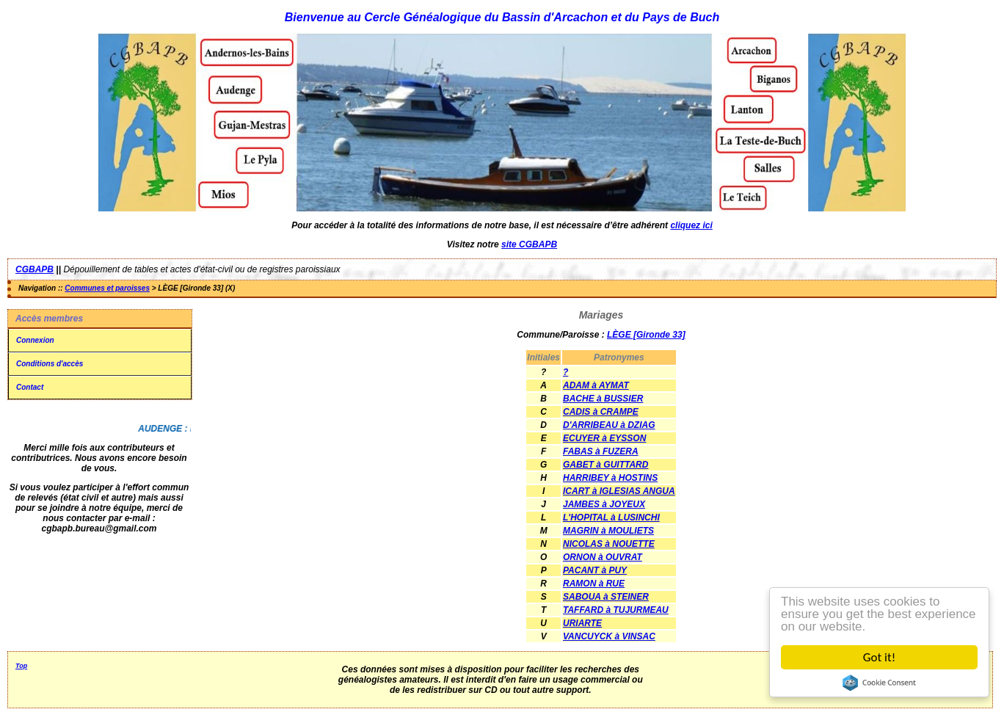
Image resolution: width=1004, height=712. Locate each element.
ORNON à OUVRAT (602, 557)
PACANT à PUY (595, 570)
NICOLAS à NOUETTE (609, 544)
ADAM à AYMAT (596, 385)
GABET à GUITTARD (605, 464)
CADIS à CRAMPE (601, 412)
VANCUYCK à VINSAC (609, 636)
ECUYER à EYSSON (604, 438)
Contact (29, 387)
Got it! (879, 657)
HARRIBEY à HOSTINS (610, 478)
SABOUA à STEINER (606, 597)
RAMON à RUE (594, 583)
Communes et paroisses (107, 288)
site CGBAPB (529, 244)
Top (21, 665)
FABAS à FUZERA (601, 451)
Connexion (35, 340)
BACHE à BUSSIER (603, 398)
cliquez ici (691, 225)
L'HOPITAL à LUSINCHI (611, 517)
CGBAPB (34, 269)
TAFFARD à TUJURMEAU (616, 610)
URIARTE (582, 623)
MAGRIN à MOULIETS (608, 531)
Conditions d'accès (49, 364)
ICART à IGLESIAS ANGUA (619, 491)
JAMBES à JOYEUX (604, 504)
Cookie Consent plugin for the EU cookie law (879, 683)
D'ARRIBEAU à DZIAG (609, 425)
